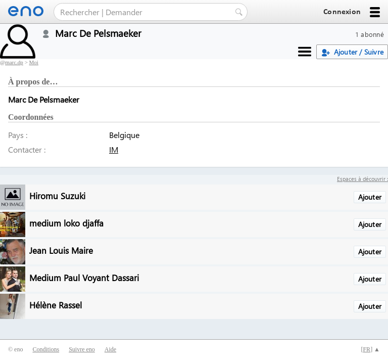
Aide (110, 349)
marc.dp (14, 62)
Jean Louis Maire (61, 250)
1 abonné (369, 34)
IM (113, 149)
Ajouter (369, 197)
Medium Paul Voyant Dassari (84, 277)
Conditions (45, 349)
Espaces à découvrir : (362, 179)
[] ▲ (370, 349)
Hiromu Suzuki (57, 195)
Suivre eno (82, 349)
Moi (33, 62)
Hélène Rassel (55, 304)
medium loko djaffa (66, 223)
